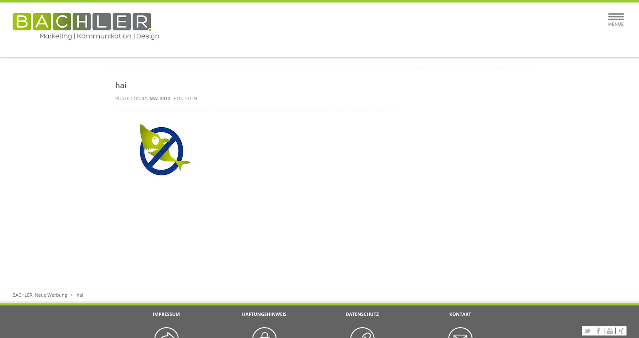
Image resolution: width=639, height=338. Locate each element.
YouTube (609, 331)
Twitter (587, 331)
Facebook (598, 331)
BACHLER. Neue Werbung (40, 295)
